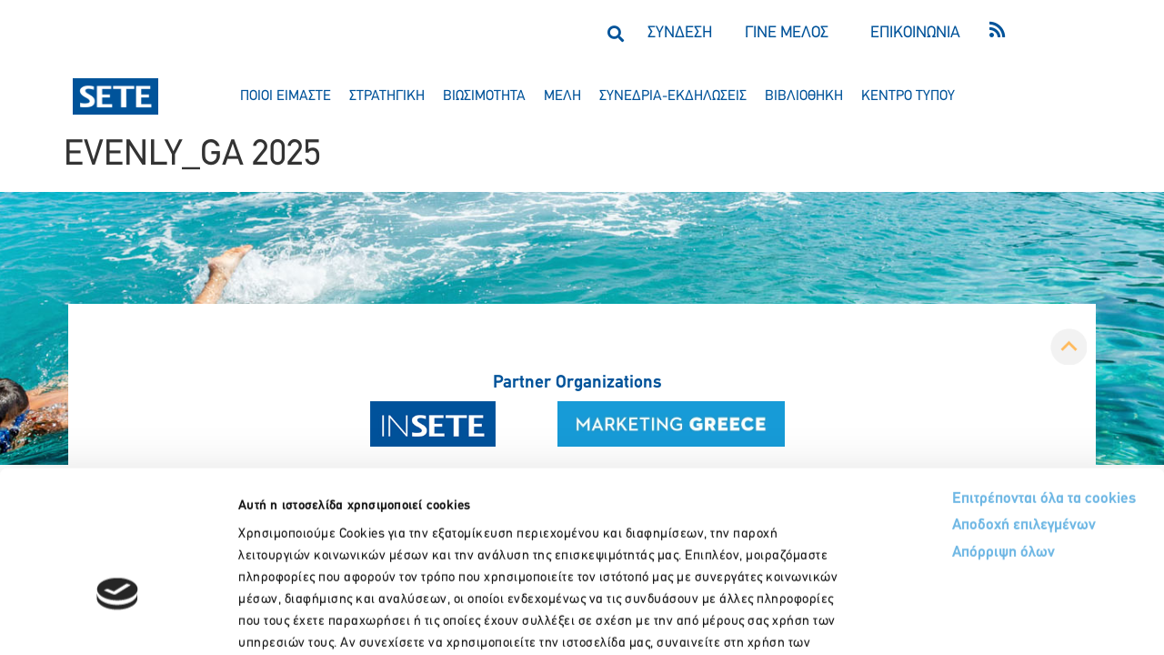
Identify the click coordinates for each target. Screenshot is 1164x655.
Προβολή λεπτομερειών (1016, 619)
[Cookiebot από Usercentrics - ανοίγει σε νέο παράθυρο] (117, 619)
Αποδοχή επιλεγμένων (957, 408)
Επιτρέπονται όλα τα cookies (975, 379)
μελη (562, 96)
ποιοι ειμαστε (285, 96)
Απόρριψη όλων (935, 435)
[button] (615, 33)
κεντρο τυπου (908, 96)
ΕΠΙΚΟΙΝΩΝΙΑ (915, 33)
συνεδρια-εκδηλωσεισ (673, 96)
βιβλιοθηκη (804, 96)
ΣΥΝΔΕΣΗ (679, 33)
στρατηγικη (387, 96)
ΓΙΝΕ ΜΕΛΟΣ (786, 33)
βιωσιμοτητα (484, 96)
